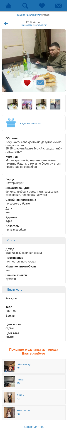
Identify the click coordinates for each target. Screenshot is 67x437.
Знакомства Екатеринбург (33, 25)
